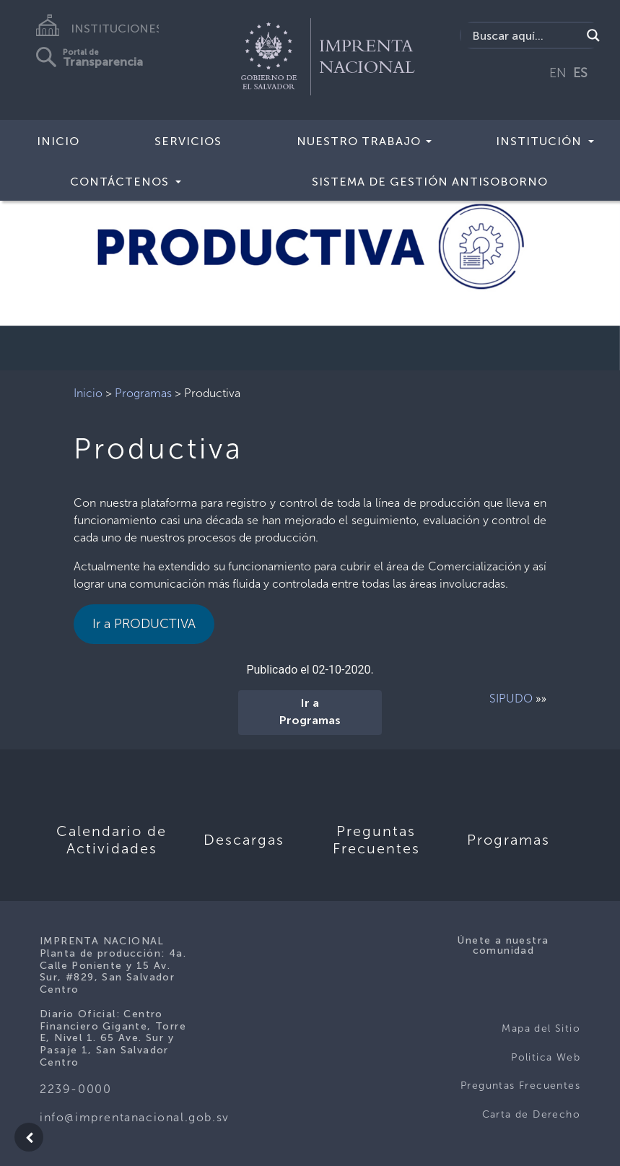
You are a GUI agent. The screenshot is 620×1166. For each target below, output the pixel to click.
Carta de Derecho (531, 1114)
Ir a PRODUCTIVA (144, 624)
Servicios (188, 141)
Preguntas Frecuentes (520, 1085)
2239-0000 (75, 1089)
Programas (143, 393)
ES (580, 73)
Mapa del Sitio (541, 1028)
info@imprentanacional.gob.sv (135, 1117)
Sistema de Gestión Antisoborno (430, 181)
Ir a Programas (310, 712)
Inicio (58, 141)
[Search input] (524, 35)
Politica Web (545, 1057)
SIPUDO (511, 698)
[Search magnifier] (593, 35)
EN (558, 73)
